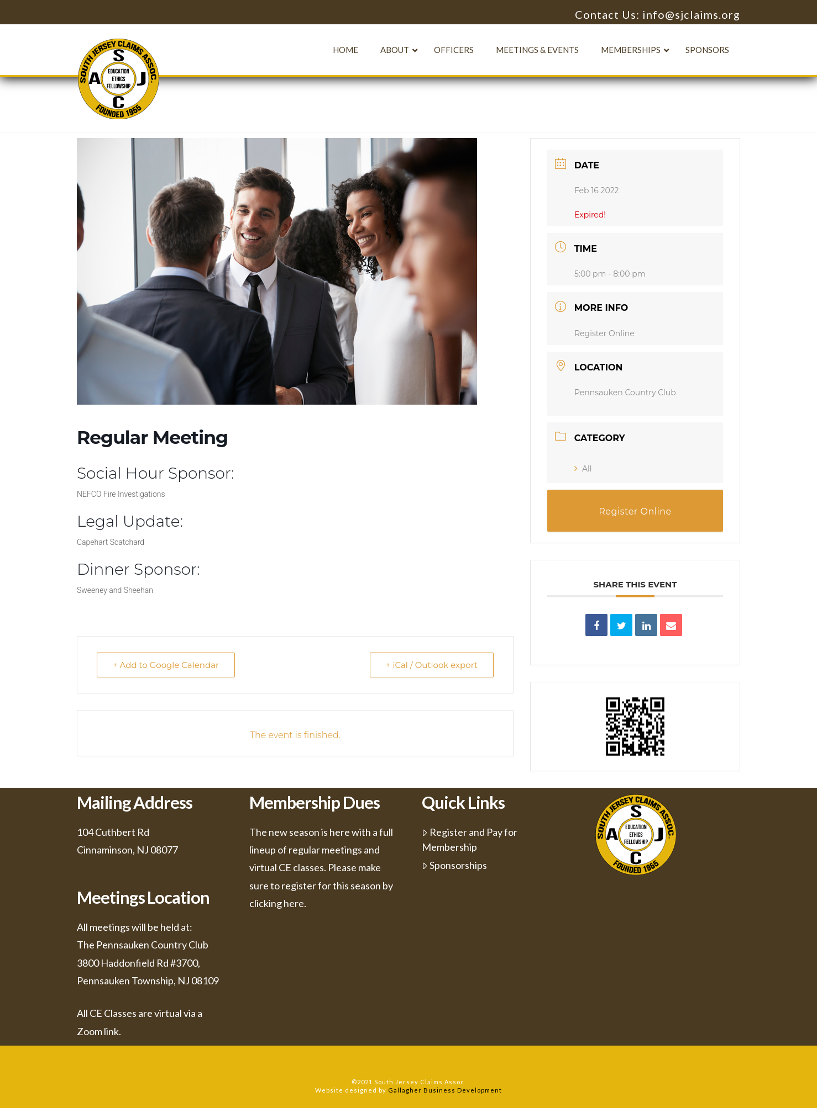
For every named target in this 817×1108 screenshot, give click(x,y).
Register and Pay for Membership (469, 839)
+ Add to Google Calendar (166, 665)
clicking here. (277, 903)
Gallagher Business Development (445, 1090)
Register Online (604, 333)
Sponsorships (454, 865)
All (583, 469)
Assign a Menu (409, 1063)
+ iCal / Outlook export (432, 665)
